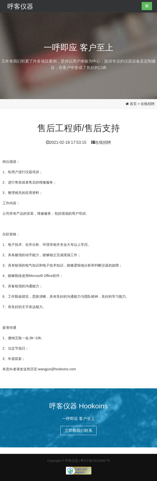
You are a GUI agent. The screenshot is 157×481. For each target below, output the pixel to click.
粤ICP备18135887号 (95, 460)
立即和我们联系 (78, 430)
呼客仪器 (20, 6)
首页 (133, 104)
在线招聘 (148, 104)
